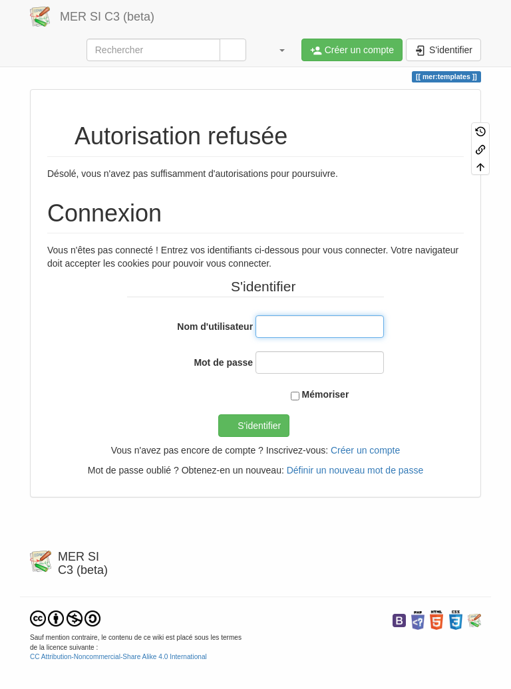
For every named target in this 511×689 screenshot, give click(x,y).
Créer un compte (365, 450)
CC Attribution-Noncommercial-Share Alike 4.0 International (118, 656)
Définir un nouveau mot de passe (355, 470)
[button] (275, 50)
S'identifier (259, 425)
